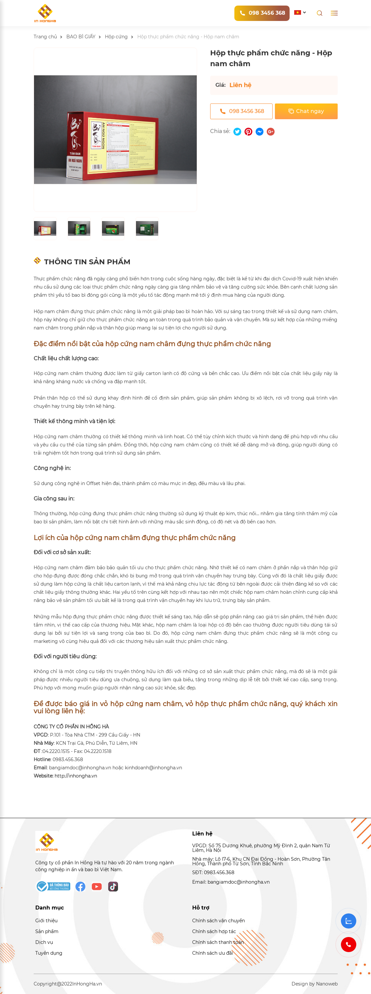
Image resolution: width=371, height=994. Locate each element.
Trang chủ (45, 37)
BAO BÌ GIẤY (80, 37)
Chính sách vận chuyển (218, 921)
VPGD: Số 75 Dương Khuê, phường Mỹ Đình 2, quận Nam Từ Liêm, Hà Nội (261, 848)
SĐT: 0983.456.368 (213, 872)
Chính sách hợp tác (214, 931)
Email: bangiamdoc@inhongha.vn (231, 882)
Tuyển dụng (48, 953)
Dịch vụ (44, 942)
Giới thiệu (46, 921)
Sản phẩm (47, 931)
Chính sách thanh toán (218, 942)
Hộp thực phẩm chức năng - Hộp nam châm (188, 37)
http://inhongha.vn (76, 776)
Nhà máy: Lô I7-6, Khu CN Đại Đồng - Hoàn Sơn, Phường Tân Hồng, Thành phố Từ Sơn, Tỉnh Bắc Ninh (261, 861)
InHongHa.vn (87, 984)
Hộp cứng (116, 37)
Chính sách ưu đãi (212, 953)
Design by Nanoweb (315, 984)
